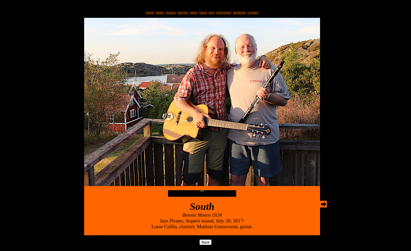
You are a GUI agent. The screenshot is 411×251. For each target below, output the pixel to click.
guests (170, 12)
